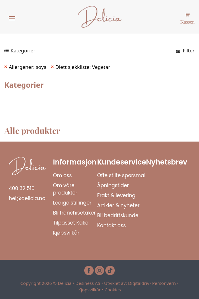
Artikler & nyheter (118, 205)
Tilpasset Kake (70, 222)
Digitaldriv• (140, 283)
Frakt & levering (116, 195)
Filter (185, 50)
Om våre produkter (65, 189)
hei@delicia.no (27, 198)
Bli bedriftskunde (118, 215)
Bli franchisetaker (74, 212)
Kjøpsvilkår (66, 232)
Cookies (112, 290)
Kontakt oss (111, 225)
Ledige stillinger (72, 202)
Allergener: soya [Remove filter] (28, 67)
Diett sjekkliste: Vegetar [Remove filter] (82, 67)
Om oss (62, 175)
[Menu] (12, 18)
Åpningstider (113, 185)
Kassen (187, 21)
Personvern (164, 283)
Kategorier (23, 50)
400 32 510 (22, 188)
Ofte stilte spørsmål (121, 175)
